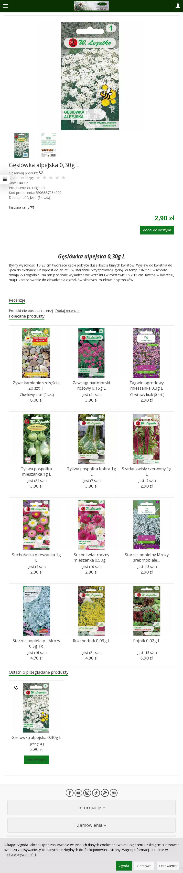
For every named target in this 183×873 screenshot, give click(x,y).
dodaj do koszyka (157, 230)
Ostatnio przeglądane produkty (38, 672)
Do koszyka (36, 759)
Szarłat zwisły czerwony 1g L (147, 471)
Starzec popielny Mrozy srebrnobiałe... (147, 557)
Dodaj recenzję (67, 310)
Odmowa (144, 865)
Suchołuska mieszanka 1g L (36, 557)
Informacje (91, 807)
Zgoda (124, 865)
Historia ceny (21, 207)
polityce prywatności (20, 854)
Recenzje (17, 300)
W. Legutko (36, 187)
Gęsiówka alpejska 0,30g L (36, 737)
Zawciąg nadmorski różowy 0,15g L (91, 385)
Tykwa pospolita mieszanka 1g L (36, 471)
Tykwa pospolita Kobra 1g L (91, 471)
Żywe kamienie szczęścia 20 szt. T (36, 385)
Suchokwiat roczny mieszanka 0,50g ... (91, 557)
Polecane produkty (26, 316)
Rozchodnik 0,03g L (91, 640)
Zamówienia (91, 825)
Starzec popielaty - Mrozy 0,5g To (36, 643)
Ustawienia (168, 865)
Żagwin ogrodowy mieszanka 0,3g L (146, 385)
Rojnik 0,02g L (146, 640)
